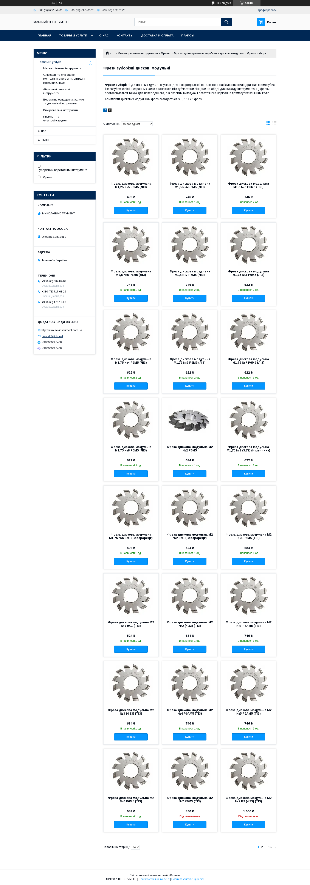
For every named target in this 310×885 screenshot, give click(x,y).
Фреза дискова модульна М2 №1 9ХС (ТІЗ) (131, 624)
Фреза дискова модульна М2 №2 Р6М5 (190, 448)
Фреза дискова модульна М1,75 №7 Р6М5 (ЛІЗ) (248, 360)
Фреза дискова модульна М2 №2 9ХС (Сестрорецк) (190, 536)
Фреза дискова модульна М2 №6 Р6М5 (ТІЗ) (131, 799)
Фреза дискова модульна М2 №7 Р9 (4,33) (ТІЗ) (248, 799)
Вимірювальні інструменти (61, 110)
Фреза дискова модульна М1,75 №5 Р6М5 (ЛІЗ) (189, 360)
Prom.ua (175, 875)
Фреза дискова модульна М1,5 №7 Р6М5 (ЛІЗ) (189, 273)
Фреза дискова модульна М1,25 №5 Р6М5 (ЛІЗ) (131, 185)
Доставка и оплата (157, 35)
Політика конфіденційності (187, 879)
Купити (130, 210)
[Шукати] (226, 22)
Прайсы (187, 35)
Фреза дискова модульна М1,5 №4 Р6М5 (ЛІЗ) (189, 185)
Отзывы (43, 139)
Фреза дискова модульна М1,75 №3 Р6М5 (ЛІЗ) (248, 273)
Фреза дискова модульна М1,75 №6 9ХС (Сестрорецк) (131, 536)
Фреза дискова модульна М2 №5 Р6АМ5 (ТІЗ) (248, 711)
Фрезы (165, 53)
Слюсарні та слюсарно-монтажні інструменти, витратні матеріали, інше (64, 78)
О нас (104, 35)
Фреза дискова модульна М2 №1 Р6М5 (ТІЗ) (248, 536)
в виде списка (274, 124)
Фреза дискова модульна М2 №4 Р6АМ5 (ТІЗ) (190, 711)
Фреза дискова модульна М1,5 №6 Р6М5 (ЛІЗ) (131, 273)
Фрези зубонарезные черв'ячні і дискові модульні (209, 53)
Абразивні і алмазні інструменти (56, 91)
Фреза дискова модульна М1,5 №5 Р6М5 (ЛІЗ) (248, 185)
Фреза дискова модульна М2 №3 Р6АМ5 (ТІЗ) (248, 624)
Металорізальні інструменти (138, 53)
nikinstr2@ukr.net (52, 336)
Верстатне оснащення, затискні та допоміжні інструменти (64, 101)
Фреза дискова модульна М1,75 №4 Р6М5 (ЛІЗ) (131, 360)
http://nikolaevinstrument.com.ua (62, 330)
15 (269, 847)
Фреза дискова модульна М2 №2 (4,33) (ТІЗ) (190, 624)
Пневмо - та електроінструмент (55, 118)
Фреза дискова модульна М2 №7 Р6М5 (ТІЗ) (190, 799)
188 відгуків (224, 3)
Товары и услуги (73, 35)
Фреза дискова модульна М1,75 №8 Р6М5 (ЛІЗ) (131, 448)
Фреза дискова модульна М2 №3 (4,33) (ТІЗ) (131, 711)
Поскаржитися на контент (154, 879)
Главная (44, 35)
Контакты (124, 35)
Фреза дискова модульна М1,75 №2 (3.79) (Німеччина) (248, 448)
